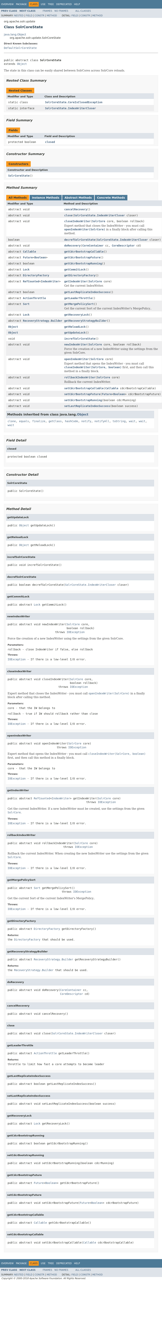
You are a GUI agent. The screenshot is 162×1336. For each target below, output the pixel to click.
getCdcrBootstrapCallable (83, 251)
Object (22, 63)
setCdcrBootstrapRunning (83, 400)
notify (86, 421)
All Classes (83, 11)
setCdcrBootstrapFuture (82, 394)
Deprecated (64, 4)
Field (29, 15)
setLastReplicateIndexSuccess (87, 406)
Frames (47, 11)
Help (77, 4)
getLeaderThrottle (78, 298)
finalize (38, 421)
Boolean (40, 257)
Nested (18, 15)
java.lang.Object (15, 34)
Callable (29, 251)
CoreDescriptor (123, 245)
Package (21, 4)
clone (12, 421)
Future (28, 257)
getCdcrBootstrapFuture (82, 257)
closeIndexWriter (77, 221)
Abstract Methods (78, 197)
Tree (51, 4)
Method (52, 15)
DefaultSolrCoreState (20, 47)
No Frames (61, 11)
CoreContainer (93, 245)
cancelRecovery (75, 209)
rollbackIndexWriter (79, 377)
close (68, 215)
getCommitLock (75, 269)
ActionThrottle (34, 298)
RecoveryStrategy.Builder (42, 320)
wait (132, 421)
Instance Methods (45, 197)
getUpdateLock (75, 332)
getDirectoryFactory (79, 275)
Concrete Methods (111, 197)
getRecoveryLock (76, 314)
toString (119, 421)
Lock (26, 269)
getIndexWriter (75, 281)
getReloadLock (75, 326)
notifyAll (102, 421)
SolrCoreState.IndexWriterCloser (70, 108)
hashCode (71, 421)
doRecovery (72, 245)
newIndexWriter (75, 344)
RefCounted (31, 281)
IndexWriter (50, 281)
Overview (7, 4)
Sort (26, 304)
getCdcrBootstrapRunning (83, 263)
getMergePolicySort (79, 304)
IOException (76, 632)
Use (43, 4)
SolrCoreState (19, 175)
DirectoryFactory (36, 275)
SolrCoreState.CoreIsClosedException (73, 102)
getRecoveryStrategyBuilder (85, 320)
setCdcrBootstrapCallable (83, 388)
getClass (55, 421)
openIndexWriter (76, 359)
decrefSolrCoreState (79, 239)
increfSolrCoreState (79, 338)
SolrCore (98, 221)
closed (50, 142)
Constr (39, 15)
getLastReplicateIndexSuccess (87, 292)
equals (24, 421)
